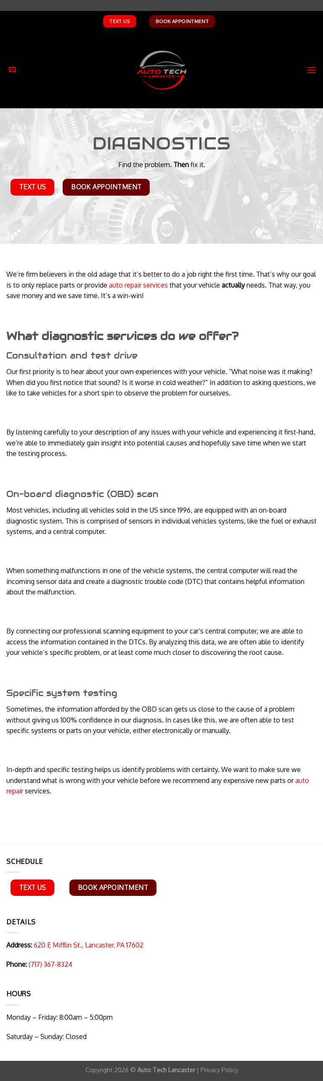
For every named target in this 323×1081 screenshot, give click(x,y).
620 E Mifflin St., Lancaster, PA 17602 (87, 945)
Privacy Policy (219, 1069)
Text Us (119, 21)
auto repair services (138, 285)
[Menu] (312, 70)
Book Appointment (182, 21)
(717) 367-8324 (50, 964)
